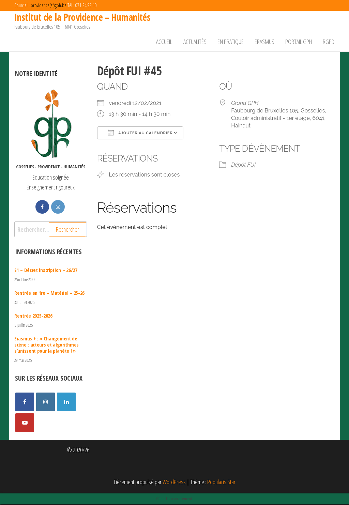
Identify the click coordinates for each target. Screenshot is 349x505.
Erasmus (266, 42)
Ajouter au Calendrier (140, 133)
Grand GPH (244, 104)
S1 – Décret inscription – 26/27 (45, 270)
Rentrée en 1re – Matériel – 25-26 (49, 293)
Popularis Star (221, 482)
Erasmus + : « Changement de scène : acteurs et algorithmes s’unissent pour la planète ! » (46, 345)
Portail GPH (299, 42)
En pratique (233, 42)
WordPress (174, 482)
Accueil (168, 42)
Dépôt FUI (243, 166)
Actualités (198, 42)
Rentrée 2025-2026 (33, 316)
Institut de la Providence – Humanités (82, 17)
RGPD (329, 42)
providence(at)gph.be (48, 5)
